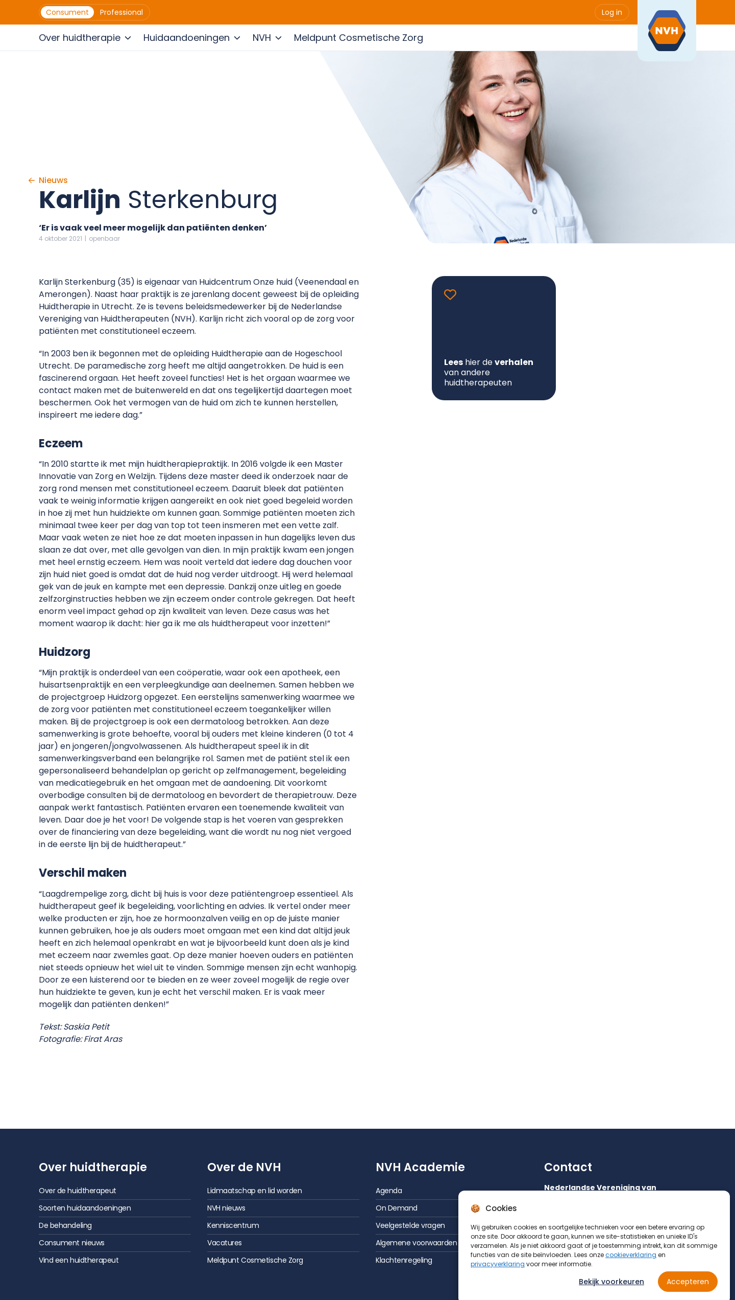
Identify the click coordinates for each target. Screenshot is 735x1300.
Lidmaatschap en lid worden (254, 1190)
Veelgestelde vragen (410, 1225)
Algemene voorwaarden (416, 1243)
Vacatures (224, 1243)
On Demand (397, 1208)
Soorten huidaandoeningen (85, 1208)
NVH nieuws (226, 1208)
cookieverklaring (630, 1266)
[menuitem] (67, 12)
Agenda (389, 1190)
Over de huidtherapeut (77, 1190)
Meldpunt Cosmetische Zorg (255, 1260)
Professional (121, 12)
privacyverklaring (498, 1275)
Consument (67, 12)
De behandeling (65, 1225)
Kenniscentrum (233, 1225)
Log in (612, 12)
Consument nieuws (72, 1243)
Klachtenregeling (404, 1260)
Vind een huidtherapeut (78, 1260)
